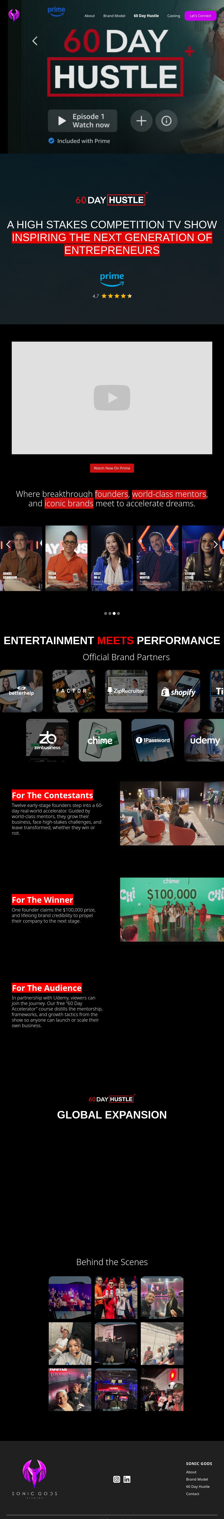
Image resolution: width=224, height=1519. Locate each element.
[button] (8, 545)
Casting (173, 15)
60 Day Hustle (146, 15)
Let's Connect (200, 15)
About (89, 15)
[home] (14, 15)
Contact (192, 1494)
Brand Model (114, 15)
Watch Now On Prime (112, 468)
